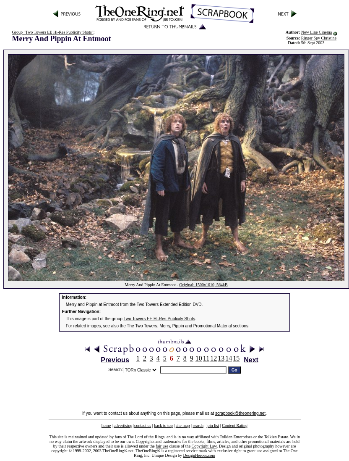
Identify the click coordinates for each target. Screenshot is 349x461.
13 (221, 358)
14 (228, 358)
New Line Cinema (316, 32)
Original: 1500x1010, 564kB (203, 284)
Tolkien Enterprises (236, 437)
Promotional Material (212, 326)
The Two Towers (142, 326)
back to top (163, 425)
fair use (162, 446)
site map (183, 425)
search (198, 425)
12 (213, 358)
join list (212, 425)
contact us (142, 425)
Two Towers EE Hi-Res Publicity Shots (159, 318)
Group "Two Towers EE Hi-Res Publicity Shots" (52, 32)
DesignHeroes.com (199, 455)
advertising (123, 425)
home (106, 425)
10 (198, 358)
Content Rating (234, 425)
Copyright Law (204, 446)
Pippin (178, 326)
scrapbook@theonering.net (240, 413)
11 (206, 358)
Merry (164, 326)
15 (236, 358)
